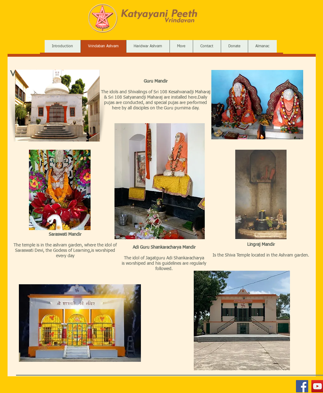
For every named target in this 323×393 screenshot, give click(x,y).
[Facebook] (302, 386)
